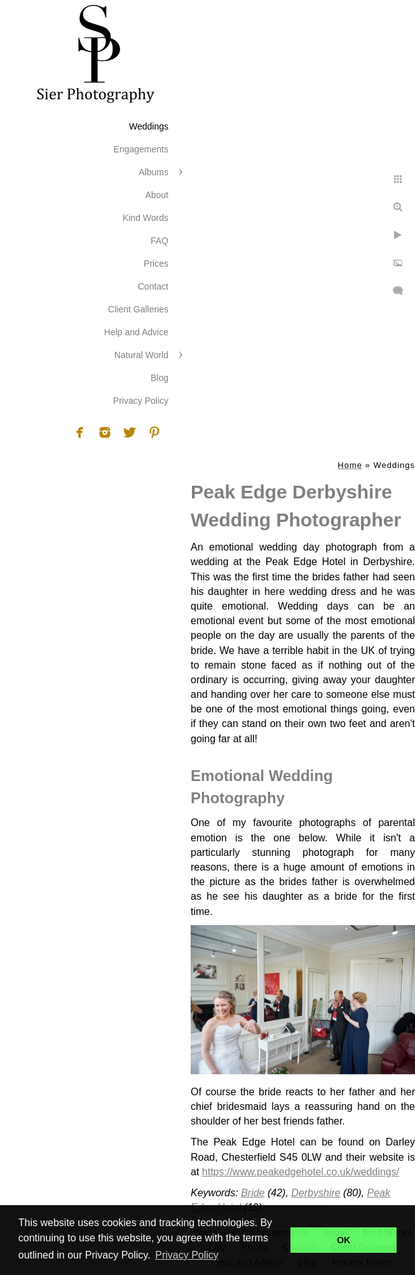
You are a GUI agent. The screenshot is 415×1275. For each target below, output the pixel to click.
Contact (153, 286)
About (156, 195)
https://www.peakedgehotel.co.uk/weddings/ (300, 1171)
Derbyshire (315, 1192)
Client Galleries (138, 309)
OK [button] (344, 1240)
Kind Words (145, 218)
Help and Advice (136, 332)
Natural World (141, 355)
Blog (159, 378)
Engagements (141, 149)
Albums (153, 172)
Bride (252, 1192)
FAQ (159, 241)
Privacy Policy (140, 401)
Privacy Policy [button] (187, 1255)
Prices (156, 263)
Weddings (148, 126)
